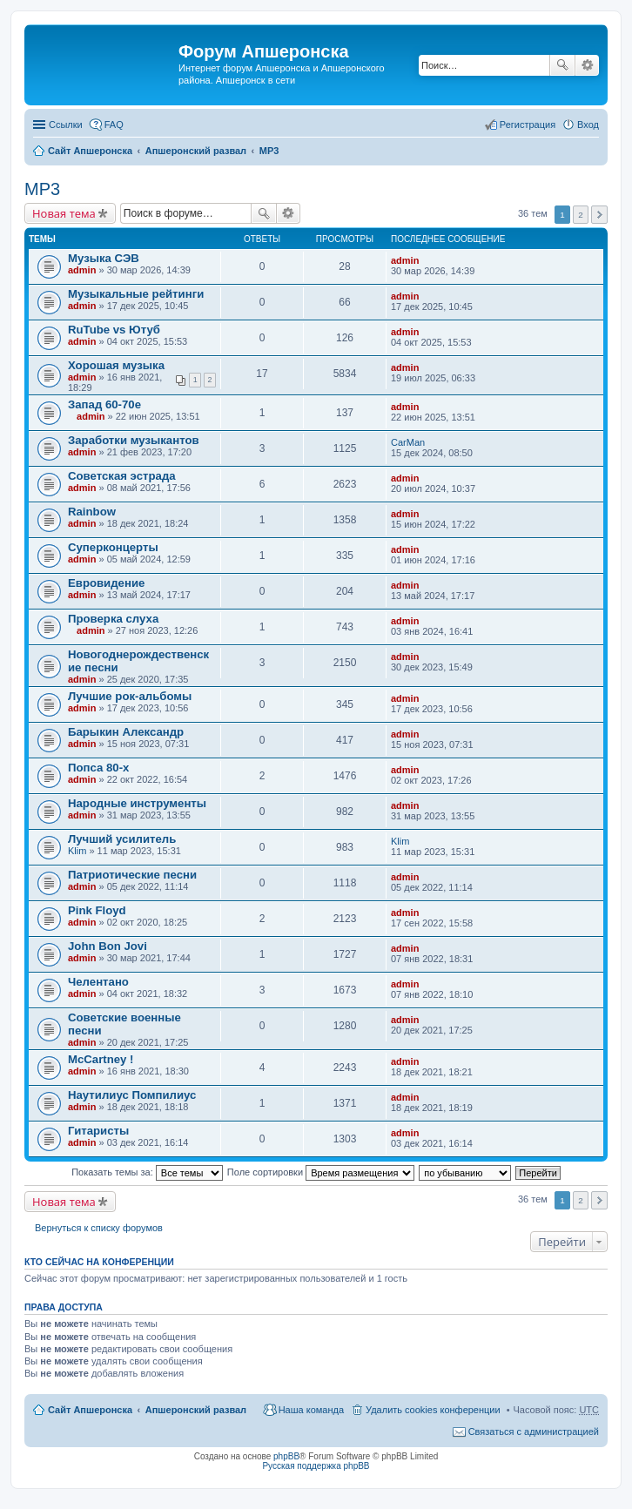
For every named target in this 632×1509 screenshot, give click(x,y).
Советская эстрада (122, 475)
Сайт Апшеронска (90, 150)
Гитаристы (98, 1130)
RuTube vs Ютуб (114, 329)
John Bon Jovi (107, 946)
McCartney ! (100, 1059)
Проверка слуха (113, 618)
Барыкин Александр (126, 731)
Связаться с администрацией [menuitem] (533, 1431)
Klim (77, 850)
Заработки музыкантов (133, 440)
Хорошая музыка (116, 365)
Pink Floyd (97, 910)
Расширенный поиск (587, 65)
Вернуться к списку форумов (99, 1228)
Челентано (98, 981)
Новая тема (64, 213)
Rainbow (92, 511)
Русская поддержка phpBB (315, 1466)
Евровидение (106, 582)
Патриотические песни (132, 874)
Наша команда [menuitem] (311, 1410)
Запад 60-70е (104, 404)
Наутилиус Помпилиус (132, 1094)
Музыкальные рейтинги (136, 293)
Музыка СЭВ (103, 258)
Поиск (562, 65)
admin (82, 270)
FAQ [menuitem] (114, 124)
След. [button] (599, 214)
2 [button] (580, 214)
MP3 (269, 150)
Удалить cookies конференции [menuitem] (433, 1410)
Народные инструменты (137, 803)
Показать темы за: (147, 1172)
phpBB (286, 1456)
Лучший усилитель (122, 838)
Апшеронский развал (195, 150)
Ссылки (66, 124)
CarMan (408, 442)
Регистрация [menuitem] (527, 124)
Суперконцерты (113, 547)
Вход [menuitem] (588, 124)
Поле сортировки (320, 1172)
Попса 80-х (98, 767)
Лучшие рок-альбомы (130, 696)
